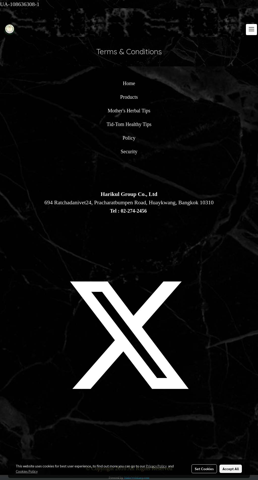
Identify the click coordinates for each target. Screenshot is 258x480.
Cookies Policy (27, 471)
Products (129, 97)
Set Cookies (204, 468)
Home (129, 83)
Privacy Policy (156, 466)
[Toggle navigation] (251, 29)
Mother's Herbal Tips (129, 110)
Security (129, 151)
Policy (128, 138)
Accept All (230, 468)
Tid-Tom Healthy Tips (129, 124)
